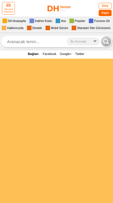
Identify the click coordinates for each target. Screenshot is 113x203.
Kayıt (105, 12)
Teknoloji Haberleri (8, 8)
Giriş (105, 5)
